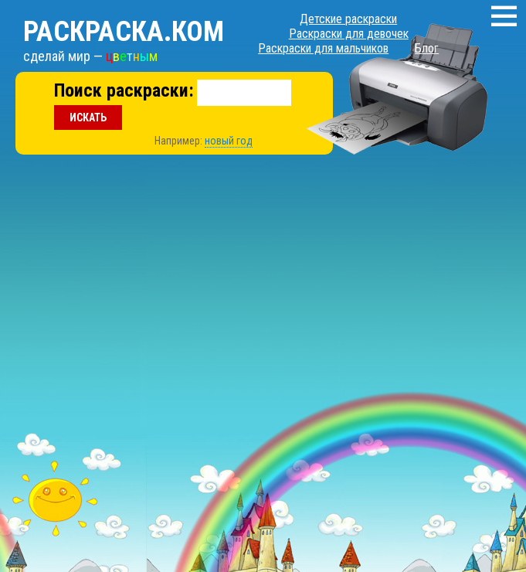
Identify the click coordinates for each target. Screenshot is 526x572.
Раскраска (123, 31)
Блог (427, 48)
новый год (229, 140)
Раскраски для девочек (349, 33)
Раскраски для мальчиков (323, 48)
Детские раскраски (348, 19)
